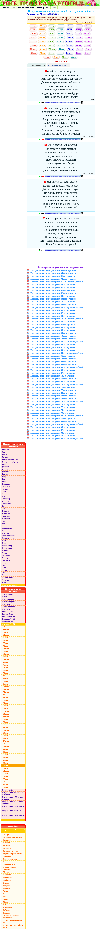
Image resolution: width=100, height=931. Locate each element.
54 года (61, 37)
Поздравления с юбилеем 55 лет (13, 812)
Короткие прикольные (12, 854)
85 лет (78, 53)
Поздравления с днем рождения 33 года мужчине (53, 270)
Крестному (6, 504)
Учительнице (7, 578)
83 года (60, 45)
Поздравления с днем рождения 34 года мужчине (53, 273)
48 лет (51, 34)
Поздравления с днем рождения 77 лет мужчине (52, 407)
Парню (4, 543)
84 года (69, 53)
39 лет (69, 30)
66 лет (33, 45)
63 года (69, 41)
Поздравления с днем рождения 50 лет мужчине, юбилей (56, 319)
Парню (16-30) (7, 790)
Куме (4, 506)
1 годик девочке (8, 594)
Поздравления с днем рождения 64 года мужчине (53, 364)
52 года (42, 37)
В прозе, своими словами (9, 868)
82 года (43, 49)
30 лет (4, 597)
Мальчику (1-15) (8, 621)
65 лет (87, 41)
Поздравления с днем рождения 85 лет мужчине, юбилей (56, 424)
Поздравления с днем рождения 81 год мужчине (52, 418)
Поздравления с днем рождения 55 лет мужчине (52, 327)
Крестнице (6, 499)
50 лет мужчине (8, 604)
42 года (42, 30)
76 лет (79, 49)
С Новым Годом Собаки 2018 (13, 926)
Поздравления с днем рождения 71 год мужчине (52, 387)
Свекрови (6, 560)
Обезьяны (7, 856)
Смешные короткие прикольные (11, 917)
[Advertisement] (61, 259)
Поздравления (33, 14)
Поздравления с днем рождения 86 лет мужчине (52, 427)
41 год (32, 30)
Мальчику (6, 516)
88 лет (55, 57)
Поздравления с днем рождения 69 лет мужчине (52, 381)
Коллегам (7, 862)
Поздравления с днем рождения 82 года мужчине (53, 393)
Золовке (5, 489)
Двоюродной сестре (10, 459)
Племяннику (7, 546)
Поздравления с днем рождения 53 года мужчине (53, 336)
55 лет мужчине (8, 609)
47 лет (42, 34)
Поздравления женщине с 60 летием (12, 794)
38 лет (51, 30)
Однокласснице (8, 538)
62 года (59, 41)
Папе (4, 541)
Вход (54, 7)
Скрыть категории (14, 585)
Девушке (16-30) (8, 616)
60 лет (41, 41)
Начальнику (7, 528)
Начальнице (7, 531)
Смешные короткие (11, 851)
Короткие (7, 840)
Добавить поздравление (23, 7)
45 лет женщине (8, 599)
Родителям (6, 555)
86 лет (87, 53)
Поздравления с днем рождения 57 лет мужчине (52, 347)
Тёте (3, 573)
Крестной (6, 501)
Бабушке (5, 450)
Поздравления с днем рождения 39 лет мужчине (52, 302)
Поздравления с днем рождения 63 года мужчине (53, 361)
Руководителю (7, 558)
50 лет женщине (8, 602)
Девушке (5, 467)
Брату (4, 452)
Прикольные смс (10, 859)
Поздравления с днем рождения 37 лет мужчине (52, 287)
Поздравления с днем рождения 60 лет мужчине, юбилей (56, 353)
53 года (51, 37)
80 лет (57, 14)
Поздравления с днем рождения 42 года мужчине (53, 293)
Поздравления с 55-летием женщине (12, 803)
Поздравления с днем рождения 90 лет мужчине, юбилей (56, 438)
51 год (78, 34)
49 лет (69, 34)
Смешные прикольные (12, 837)
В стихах (6, 843)
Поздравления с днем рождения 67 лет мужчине (52, 373)
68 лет (51, 45)
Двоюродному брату (10, 462)
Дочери (5, 474)
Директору (6, 472)
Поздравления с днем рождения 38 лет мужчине (52, 296)
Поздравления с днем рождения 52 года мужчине (53, 333)
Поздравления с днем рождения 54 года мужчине (53, 339)
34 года (43, 26)
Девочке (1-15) (7, 612)
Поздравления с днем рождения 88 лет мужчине (52, 433)
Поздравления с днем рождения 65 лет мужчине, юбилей (56, 367)
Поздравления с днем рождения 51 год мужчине (52, 324)
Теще (4, 575)
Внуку (4, 454)
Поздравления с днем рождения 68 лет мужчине (52, 376)
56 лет (32, 37)
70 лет (78, 45)
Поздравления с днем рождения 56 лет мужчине (52, 330)
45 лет (87, 30)
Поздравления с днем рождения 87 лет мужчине (52, 430)
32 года (61, 26)
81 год (60, 53)
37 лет (87, 26)
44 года (79, 30)
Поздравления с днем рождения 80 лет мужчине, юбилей (62, 102)
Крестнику (6, 496)
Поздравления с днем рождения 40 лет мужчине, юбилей (56, 341)
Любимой (6, 511)
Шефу (4, 583)
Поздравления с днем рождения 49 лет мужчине (52, 322)
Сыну (4, 568)
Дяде (4, 479)
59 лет (32, 41)
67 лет (42, 45)
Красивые (7, 845)
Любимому (6, 514)
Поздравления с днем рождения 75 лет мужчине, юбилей (56, 401)
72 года (33, 49)
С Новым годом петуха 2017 (12, 921)
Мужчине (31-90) (47, 14)
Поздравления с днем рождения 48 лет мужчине (52, 316)
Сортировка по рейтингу (58, 65)
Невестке (5, 533)
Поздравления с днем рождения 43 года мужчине (53, 299)
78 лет (33, 53)
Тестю (4, 570)
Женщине (6, 484)
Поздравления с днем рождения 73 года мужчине (53, 396)
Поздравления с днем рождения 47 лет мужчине (52, 313)
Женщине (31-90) (8, 619)
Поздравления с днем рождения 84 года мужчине (53, 421)
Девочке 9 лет (7, 614)
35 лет (70, 26)
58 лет (79, 37)
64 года (79, 41)
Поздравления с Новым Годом (11, 831)
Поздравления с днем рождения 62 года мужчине (53, 359)
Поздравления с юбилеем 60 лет (13, 816)
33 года (33, 26)
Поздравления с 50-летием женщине (12, 798)
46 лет (33, 34)
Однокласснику (8, 536)
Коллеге (5, 494)
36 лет (79, 26)
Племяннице (7, 548)
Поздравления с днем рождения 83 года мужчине (53, 379)
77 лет (88, 49)
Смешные (7, 848)
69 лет (69, 45)
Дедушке (5, 469)
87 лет (47, 57)
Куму (4, 509)
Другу (4, 477)
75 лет (70, 49)
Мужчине (5, 526)
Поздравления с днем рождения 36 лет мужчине (52, 284)
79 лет (42, 53)
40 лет (70, 37)
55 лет (86, 34)
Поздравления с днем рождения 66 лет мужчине (52, 370)
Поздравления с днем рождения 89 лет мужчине (52, 436)
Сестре (4, 563)
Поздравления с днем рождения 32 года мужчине (53, 279)
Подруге (5, 550)
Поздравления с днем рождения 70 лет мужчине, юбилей (56, 384)
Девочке (5, 464)
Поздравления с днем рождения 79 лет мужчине (52, 413)
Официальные (9, 865)
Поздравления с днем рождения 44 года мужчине (53, 304)
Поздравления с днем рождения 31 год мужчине (52, 276)
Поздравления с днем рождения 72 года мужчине (53, 390)
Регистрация (43, 7)
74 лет (61, 49)
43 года (60, 30)
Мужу (4, 523)
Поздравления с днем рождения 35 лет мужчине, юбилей (56, 282)
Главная (5, 7)
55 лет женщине (8, 607)
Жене (4, 482)
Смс (3, 565)
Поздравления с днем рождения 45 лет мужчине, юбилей (56, 307)
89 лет (64, 57)
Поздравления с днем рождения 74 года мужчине (53, 399)
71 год (87, 45)
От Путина (7, 835)
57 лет (88, 37)
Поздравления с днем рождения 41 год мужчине (52, 290)
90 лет (73, 57)
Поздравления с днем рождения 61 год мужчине (52, 356)
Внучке (5, 457)
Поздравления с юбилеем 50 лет (13, 807)
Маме (4, 521)
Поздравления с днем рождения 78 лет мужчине (52, 410)
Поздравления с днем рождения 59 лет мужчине (52, 350)
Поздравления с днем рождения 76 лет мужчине (52, 404)
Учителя (5, 580)
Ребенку (5, 553)
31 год (51, 26)
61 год (50, 41)
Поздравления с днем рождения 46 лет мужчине (52, 310)
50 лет (60, 34)
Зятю (4, 491)
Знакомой (6, 486)
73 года (52, 49)
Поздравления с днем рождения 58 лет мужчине (52, 344)
